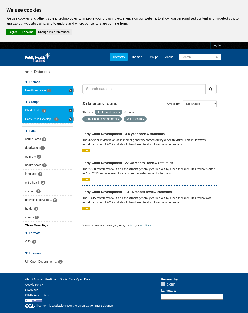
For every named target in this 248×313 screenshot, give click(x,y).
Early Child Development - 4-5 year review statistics (123, 134)
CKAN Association (37, 295)
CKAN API (32, 290)
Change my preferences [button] (53, 32)
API (132, 225)
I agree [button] (12, 32)
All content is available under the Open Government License (69, 305)
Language (168, 290)
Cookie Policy (34, 284)
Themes (136, 57)
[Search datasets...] (144, 89)
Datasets (119, 57)
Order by (173, 103)
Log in (217, 45)
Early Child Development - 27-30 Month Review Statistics (127, 163)
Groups (153, 57)
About (169, 57)
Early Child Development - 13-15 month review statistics (127, 192)
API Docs (145, 225)
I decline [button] (27, 32)
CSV (86, 150)
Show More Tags (36, 225)
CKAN (168, 284)
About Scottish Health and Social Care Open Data (57, 279)
